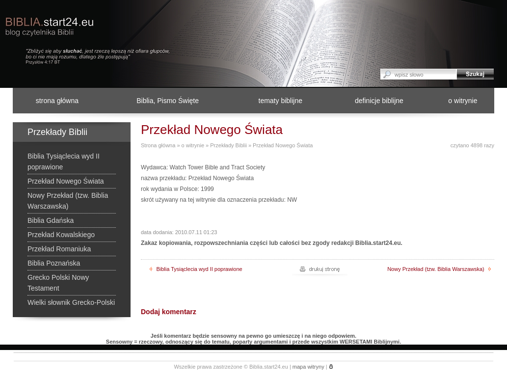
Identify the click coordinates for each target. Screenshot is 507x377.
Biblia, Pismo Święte (167, 101)
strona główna (57, 101)
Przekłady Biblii (228, 145)
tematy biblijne (281, 101)
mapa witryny (308, 367)
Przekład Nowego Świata (283, 145)
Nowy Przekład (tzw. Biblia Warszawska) (439, 269)
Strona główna (158, 145)
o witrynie (462, 101)
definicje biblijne (379, 101)
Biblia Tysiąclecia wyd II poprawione (196, 269)
